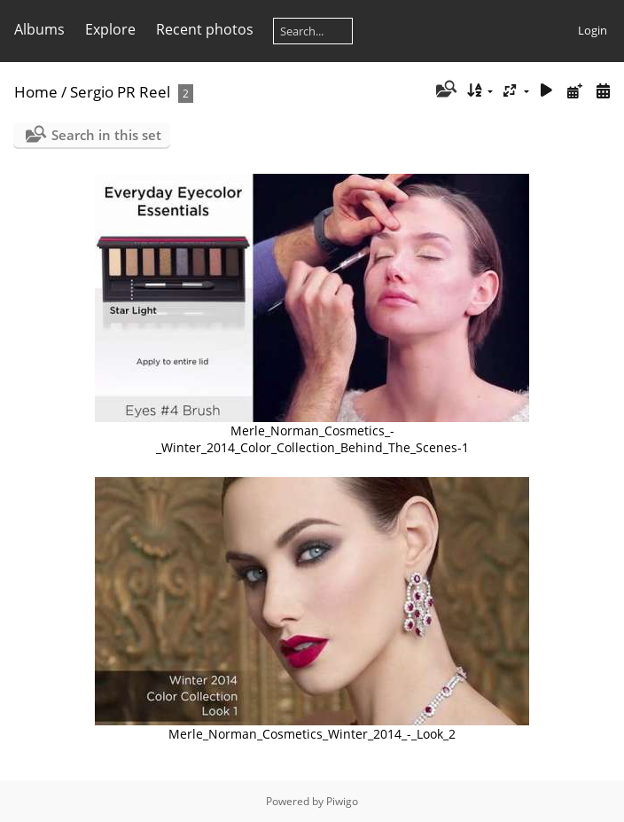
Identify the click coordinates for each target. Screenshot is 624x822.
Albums (39, 29)
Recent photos (205, 29)
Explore (110, 29)
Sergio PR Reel (120, 92)
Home (36, 92)
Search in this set (106, 135)
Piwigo (342, 801)
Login (592, 30)
